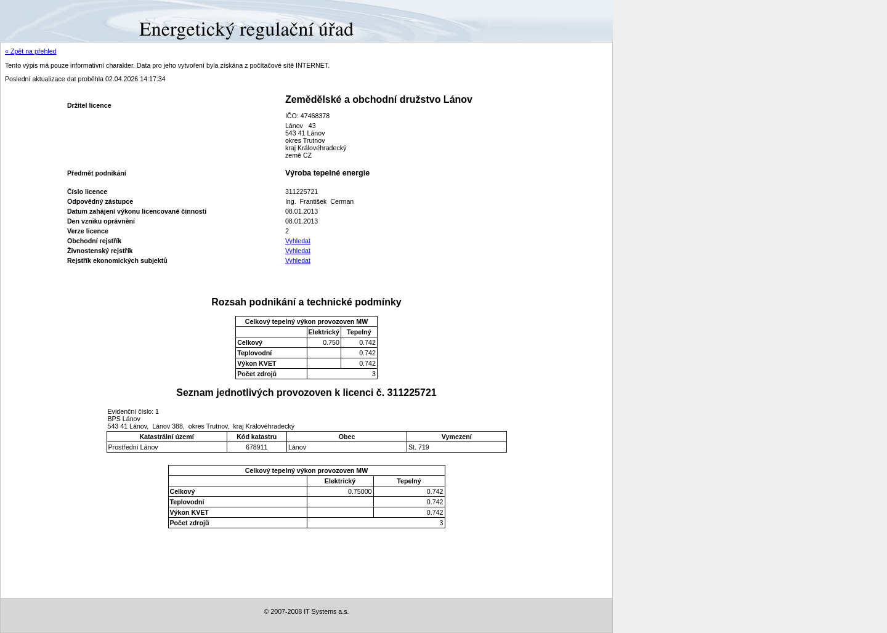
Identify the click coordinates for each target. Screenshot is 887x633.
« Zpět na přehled (31, 51)
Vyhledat (297, 240)
